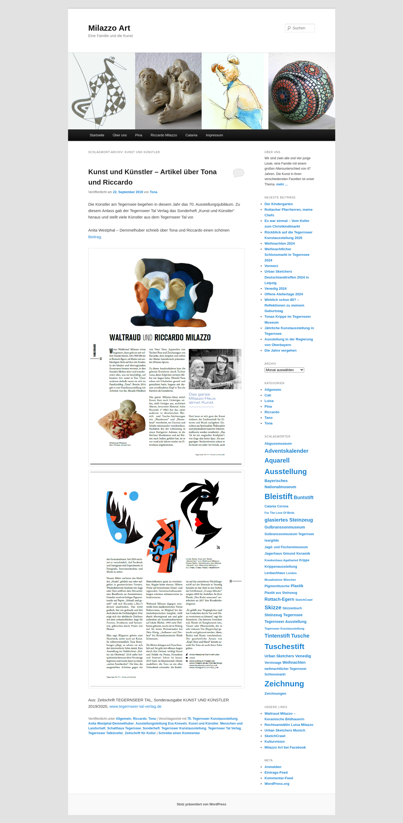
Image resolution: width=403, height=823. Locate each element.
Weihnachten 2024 (280, 243)
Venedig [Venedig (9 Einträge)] (303, 656)
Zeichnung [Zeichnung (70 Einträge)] (284, 683)
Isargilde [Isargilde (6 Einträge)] (272, 540)
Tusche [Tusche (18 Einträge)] (300, 636)
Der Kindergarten (279, 204)
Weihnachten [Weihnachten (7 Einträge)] (294, 662)
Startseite (97, 135)
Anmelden (273, 767)
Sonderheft (151, 728)
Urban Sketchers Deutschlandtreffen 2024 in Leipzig (287, 277)
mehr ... (282, 184)
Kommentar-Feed (279, 778)
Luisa (269, 401)
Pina (138, 135)
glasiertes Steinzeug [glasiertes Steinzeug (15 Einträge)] (289, 520)
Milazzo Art (109, 27)
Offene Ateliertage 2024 (284, 294)
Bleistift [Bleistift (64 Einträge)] (279, 496)
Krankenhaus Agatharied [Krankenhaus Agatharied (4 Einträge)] (281, 560)
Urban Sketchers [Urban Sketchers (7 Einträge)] (279, 656)
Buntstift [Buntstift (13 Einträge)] (304, 497)
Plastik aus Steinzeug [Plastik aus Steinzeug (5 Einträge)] (281, 593)
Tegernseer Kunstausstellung (183, 728)
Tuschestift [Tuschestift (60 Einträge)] (284, 646)
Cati (268, 395)
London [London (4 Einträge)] (291, 573)
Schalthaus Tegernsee (124, 728)
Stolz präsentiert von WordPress (201, 804)
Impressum (214, 135)
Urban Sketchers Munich (285, 730)
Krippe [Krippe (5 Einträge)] (304, 560)
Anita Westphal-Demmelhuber (111, 723)
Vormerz (271, 266)
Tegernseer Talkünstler (105, 733)
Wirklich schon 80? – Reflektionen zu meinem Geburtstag (284, 305)
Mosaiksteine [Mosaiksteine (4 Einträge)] (274, 579)
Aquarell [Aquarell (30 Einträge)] (277, 460)
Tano (269, 418)
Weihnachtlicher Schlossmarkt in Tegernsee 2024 (287, 254)
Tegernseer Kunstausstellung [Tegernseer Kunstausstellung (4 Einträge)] (284, 628)
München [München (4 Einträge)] (290, 579)
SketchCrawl (275, 736)
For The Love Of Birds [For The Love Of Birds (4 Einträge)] (280, 512)
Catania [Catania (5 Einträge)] (270, 506)
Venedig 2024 (276, 289)
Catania (191, 135)
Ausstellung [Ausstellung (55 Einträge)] (286, 471)
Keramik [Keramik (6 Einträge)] (303, 553)
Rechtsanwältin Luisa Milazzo (289, 725)
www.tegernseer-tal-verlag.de (135, 706)
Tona (153, 192)
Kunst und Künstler (203, 723)
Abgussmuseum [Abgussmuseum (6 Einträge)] (278, 444)
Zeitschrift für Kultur (140, 733)
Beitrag (94, 236)
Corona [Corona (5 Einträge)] (282, 506)
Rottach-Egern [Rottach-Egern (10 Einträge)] (279, 599)
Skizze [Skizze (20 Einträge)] (273, 607)
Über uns (120, 135)
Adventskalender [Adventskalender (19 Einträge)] (286, 451)
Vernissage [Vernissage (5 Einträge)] (273, 663)
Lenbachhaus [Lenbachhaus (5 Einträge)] (275, 573)
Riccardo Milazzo (164, 135)
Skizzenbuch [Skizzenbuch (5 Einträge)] (292, 608)
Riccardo (140, 719)
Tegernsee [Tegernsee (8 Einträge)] (293, 615)
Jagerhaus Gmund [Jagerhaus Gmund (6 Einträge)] (280, 553)
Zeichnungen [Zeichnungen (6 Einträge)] (275, 693)
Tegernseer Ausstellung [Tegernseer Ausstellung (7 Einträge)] (286, 621)
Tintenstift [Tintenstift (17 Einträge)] (277, 636)
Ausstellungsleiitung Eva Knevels (161, 723)
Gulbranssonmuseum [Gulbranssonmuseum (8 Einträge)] (285, 527)
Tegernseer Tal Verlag (224, 728)
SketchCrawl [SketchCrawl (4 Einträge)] (303, 599)
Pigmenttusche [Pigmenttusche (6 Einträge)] (277, 586)
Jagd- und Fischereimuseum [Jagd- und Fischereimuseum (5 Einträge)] (286, 547)
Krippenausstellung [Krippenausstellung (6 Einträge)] (281, 566)
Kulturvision (275, 741)
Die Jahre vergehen (281, 350)
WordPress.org (277, 784)
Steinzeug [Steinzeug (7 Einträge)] (273, 615)
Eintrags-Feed (276, 772)
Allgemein (123, 719)
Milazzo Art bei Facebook (285, 747)
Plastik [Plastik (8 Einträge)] (297, 586)
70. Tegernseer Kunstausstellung (212, 719)
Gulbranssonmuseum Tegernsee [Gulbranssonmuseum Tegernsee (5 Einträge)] (289, 534)
